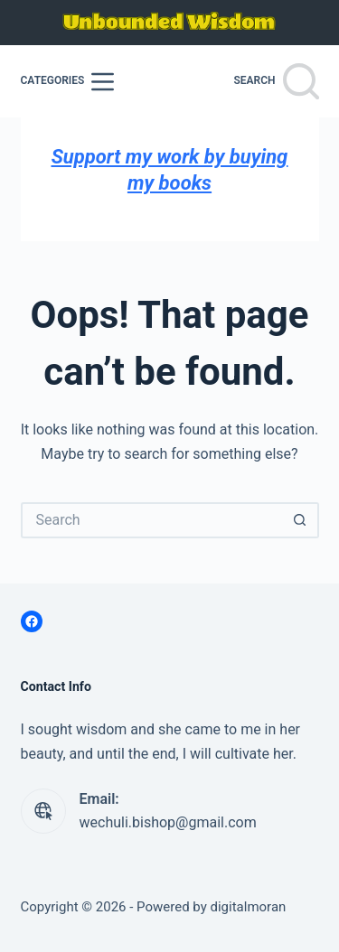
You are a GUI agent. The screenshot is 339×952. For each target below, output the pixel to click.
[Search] (275, 81)
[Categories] (68, 81)
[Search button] (301, 520)
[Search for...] (152, 520)
